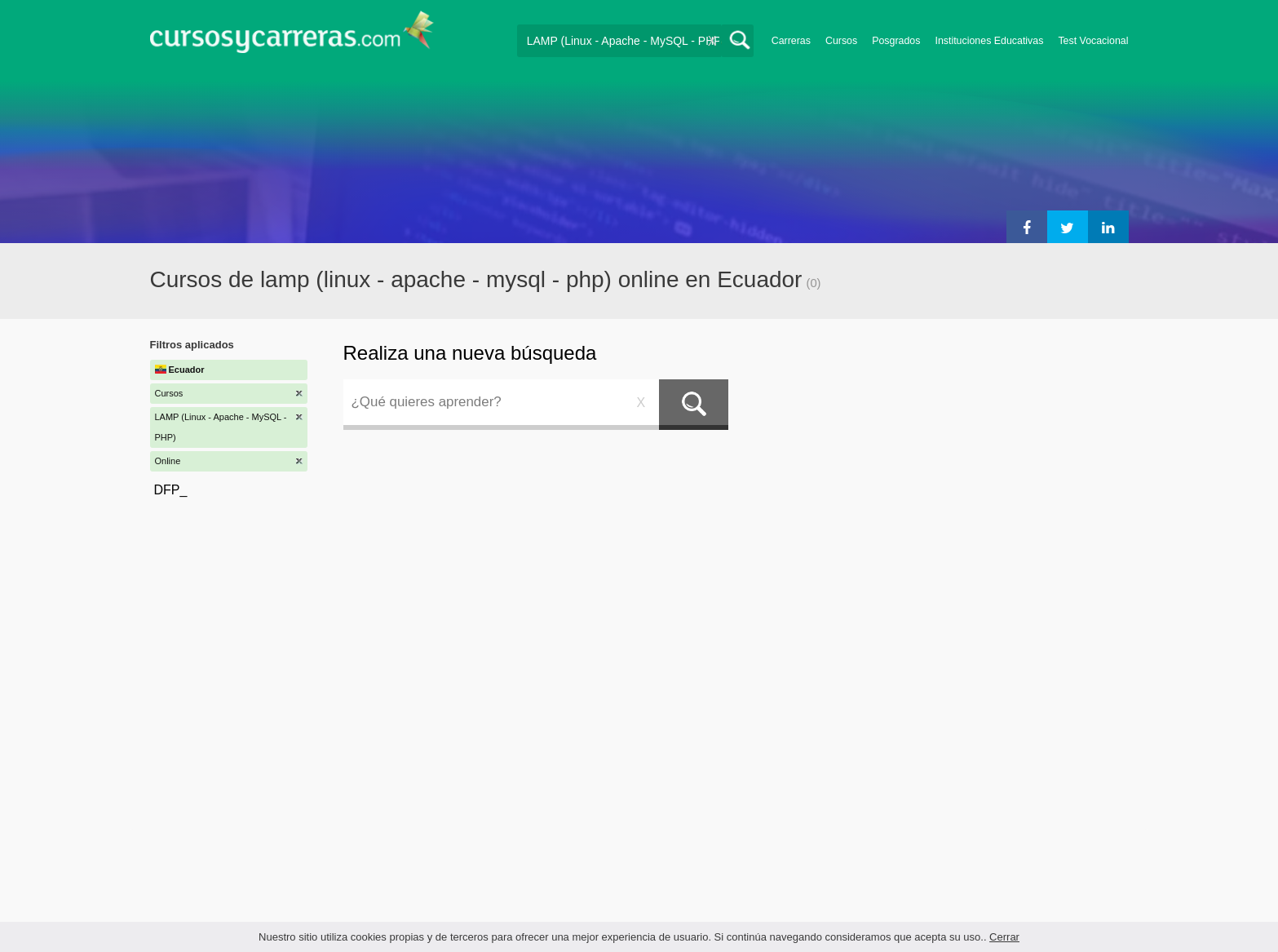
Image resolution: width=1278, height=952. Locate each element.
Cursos (841, 41)
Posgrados (896, 41)
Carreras (791, 41)
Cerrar (1004, 937)
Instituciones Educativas (989, 41)
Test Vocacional (1093, 41)
